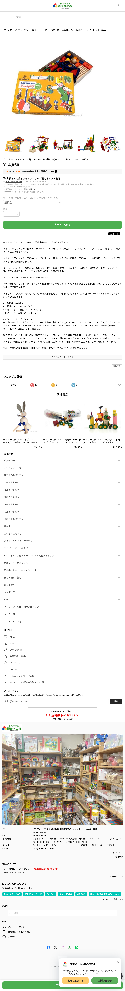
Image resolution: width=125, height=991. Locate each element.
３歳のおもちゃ (11, 497)
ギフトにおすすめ (12, 621)
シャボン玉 (9, 592)
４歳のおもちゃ (11, 504)
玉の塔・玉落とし (12, 534)
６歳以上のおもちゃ (14, 519)
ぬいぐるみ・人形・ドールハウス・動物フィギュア (29, 555)
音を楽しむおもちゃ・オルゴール (20, 570)
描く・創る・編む (12, 577)
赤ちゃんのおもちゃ (14, 475)
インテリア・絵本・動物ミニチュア (21, 607)
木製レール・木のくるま (16, 563)
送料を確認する (29, 189)
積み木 (7, 526)
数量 (5, 209)
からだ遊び (9, 585)
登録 (116, 701)
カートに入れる (62, 224)
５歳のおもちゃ (11, 512)
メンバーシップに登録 (14, 182)
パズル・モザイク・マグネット (19, 541)
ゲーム (7, 599)
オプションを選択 (62, 985)
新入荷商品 (9, 460)
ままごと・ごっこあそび (16, 548)
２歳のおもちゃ (11, 490)
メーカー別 (9, 614)
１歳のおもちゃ (11, 482)
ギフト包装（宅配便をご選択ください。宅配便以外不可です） (31, 198)
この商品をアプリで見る (62, 357)
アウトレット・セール (15, 468)
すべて (13, 385)
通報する (117, 366)
